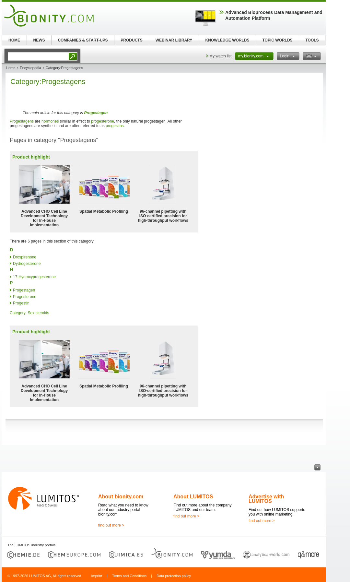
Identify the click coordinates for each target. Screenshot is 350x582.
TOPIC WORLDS (277, 40)
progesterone (102, 121)
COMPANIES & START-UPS (83, 40)
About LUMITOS (193, 496)
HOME (14, 40)
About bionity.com (120, 496)
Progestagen (96, 113)
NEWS (39, 40)
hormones (50, 121)
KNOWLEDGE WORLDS (227, 40)
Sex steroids (38, 313)
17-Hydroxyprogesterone (34, 277)
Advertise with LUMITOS (266, 499)
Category (18, 313)
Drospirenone (24, 257)
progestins (114, 126)
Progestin (21, 303)
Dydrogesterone (27, 263)
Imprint (96, 576)
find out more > (111, 525)
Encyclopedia (30, 68)
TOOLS (312, 40)
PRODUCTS (131, 40)
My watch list (220, 56)
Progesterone (24, 296)
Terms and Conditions (129, 576)
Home (10, 68)
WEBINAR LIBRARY (174, 40)
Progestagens (22, 121)
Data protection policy (174, 576)
